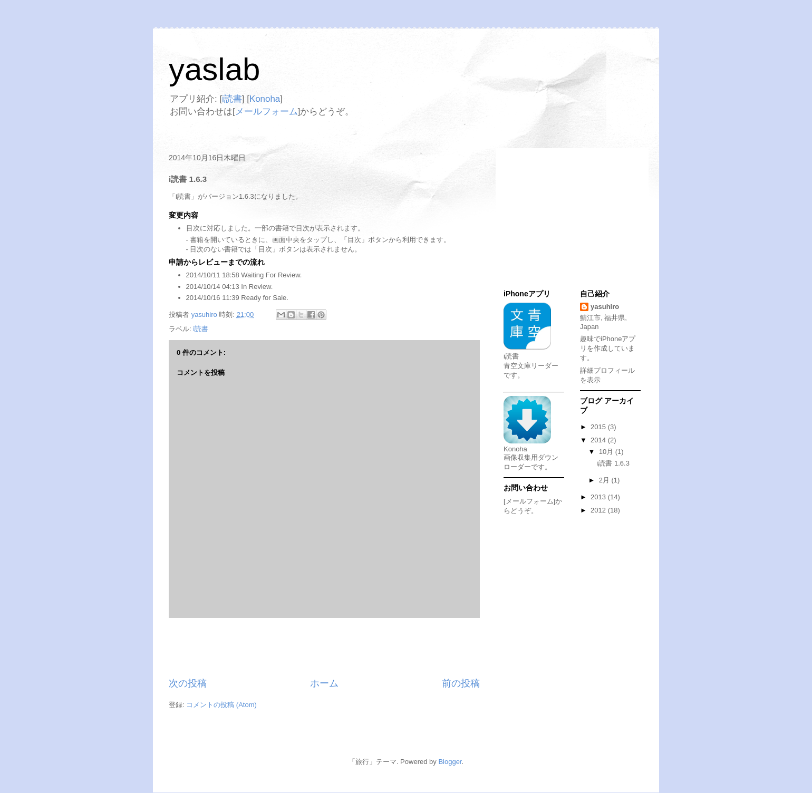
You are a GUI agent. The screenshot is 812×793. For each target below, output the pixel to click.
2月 (605, 480)
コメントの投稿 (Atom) (221, 705)
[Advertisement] (324, 647)
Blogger (449, 762)
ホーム (324, 683)
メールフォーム (266, 112)
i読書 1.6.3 (613, 463)
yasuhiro (605, 307)
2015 (599, 427)
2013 (599, 497)
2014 (599, 440)
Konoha (264, 99)
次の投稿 (188, 683)
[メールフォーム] (529, 501)
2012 (599, 510)
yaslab (214, 69)
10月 (607, 452)
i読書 (232, 99)
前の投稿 (461, 683)
